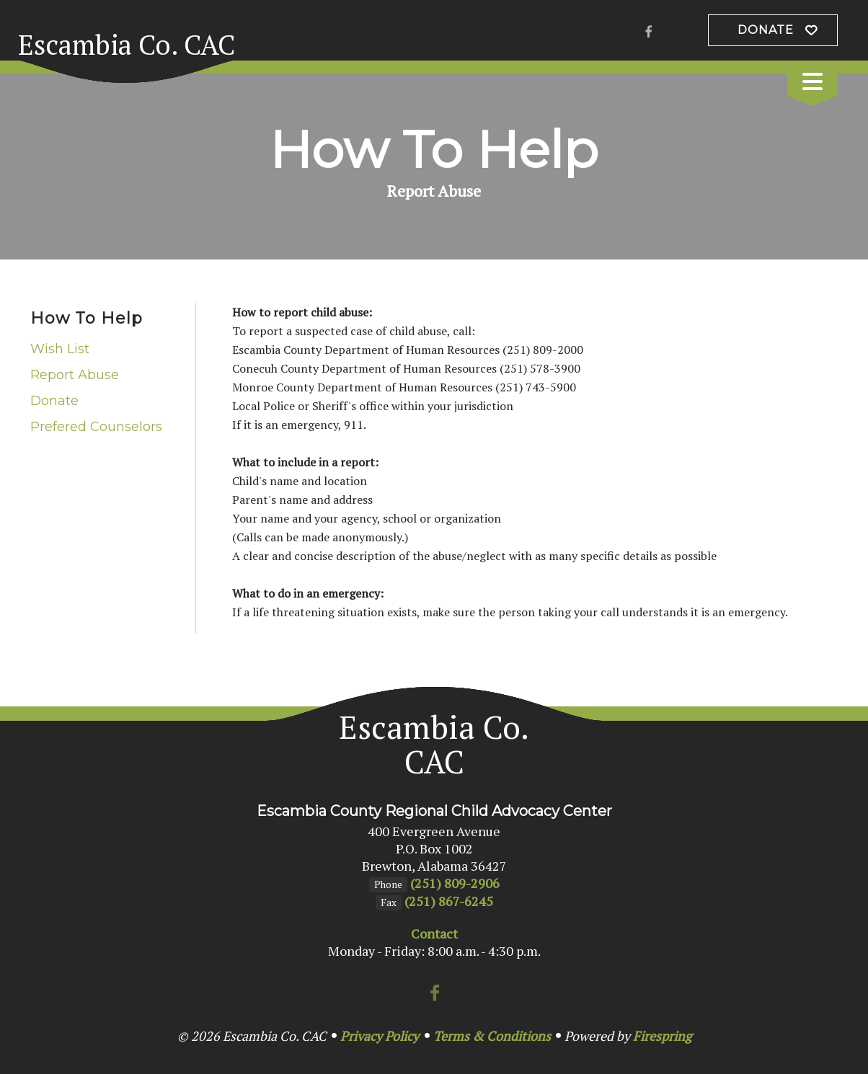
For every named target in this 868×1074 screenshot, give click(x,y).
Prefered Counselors (96, 427)
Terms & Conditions (492, 1035)
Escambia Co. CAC (126, 44)
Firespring (662, 1035)
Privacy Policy (379, 1035)
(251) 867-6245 (448, 901)
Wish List (59, 349)
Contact (434, 933)
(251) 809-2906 (455, 883)
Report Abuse (74, 375)
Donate (766, 30)
